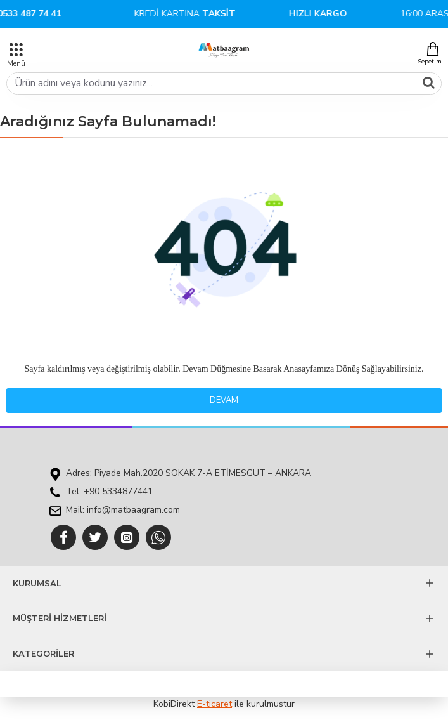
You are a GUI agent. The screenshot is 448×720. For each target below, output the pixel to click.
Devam (224, 400)
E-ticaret (214, 704)
